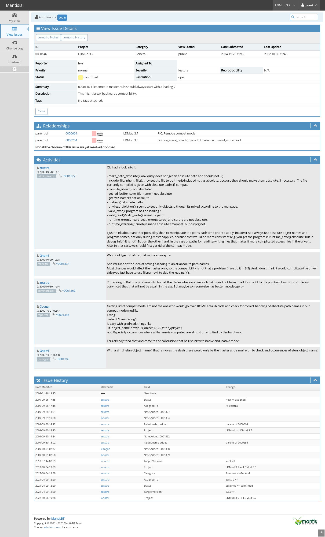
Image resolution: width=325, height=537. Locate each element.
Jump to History (74, 37)
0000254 (71, 140)
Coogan (45, 306)
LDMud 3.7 (285, 5)
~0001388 (62, 315)
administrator (52, 527)
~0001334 (62, 263)
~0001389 (62, 359)
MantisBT (57, 518)
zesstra (44, 168)
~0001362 (68, 290)
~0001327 (68, 176)
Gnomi (44, 256)
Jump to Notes (48, 37)
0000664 (71, 133)
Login (62, 17)
